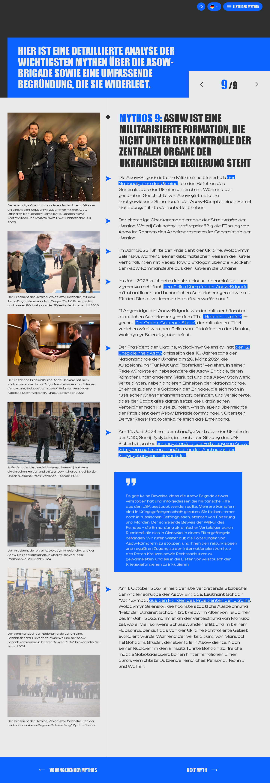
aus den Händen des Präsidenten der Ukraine (199, 600)
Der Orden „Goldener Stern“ (165, 322)
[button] (214, 6)
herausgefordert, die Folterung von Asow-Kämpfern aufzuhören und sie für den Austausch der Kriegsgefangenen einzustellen (183, 449)
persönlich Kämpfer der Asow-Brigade (206, 286)
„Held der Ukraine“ (222, 316)
